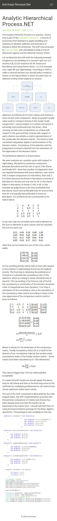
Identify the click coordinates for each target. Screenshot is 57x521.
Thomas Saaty (12, 50)
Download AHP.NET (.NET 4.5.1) (17, 30)
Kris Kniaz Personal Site (16, 4)
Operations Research (29, 38)
